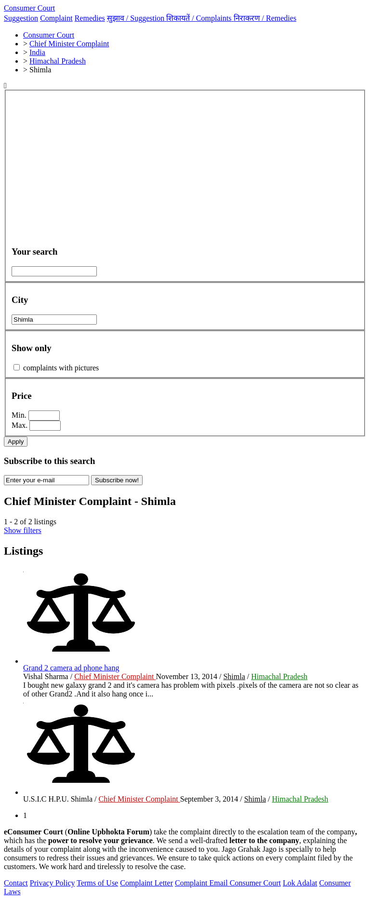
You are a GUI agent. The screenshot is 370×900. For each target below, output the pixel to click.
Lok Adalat (300, 883)
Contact (16, 883)
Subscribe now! (117, 480)
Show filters (22, 530)
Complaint (56, 18)
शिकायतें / (199, 18)
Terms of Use (97, 883)
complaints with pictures (61, 368)
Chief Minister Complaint (115, 676)
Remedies (90, 18)
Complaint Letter (146, 883)
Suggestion (21, 18)
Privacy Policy (52, 883)
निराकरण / (265, 18)
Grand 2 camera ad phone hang (71, 668)
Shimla (234, 676)
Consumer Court (29, 8)
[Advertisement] (185, 169)
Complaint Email (202, 883)
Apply (16, 441)
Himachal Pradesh (279, 676)
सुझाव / (137, 18)
